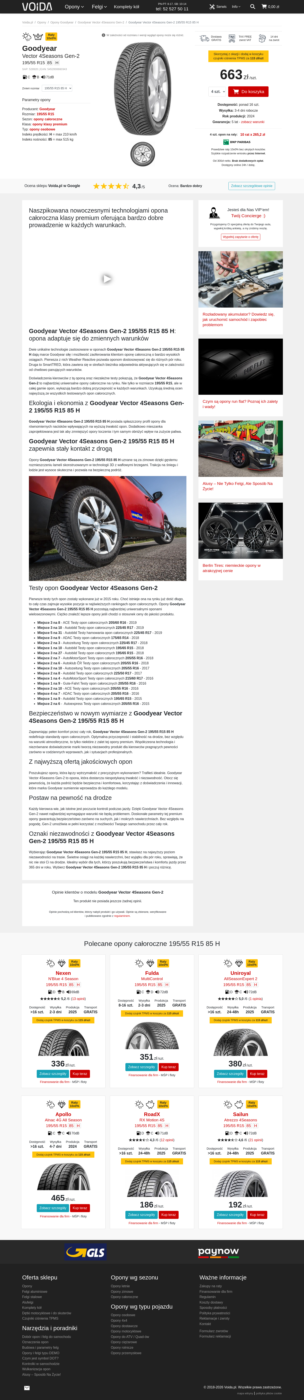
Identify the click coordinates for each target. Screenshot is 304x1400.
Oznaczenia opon (35, 1342)
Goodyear (47, 109)
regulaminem (122, 915)
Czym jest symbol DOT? (40, 1358)
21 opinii (255, 1140)
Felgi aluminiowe (34, 1291)
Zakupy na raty (211, 1286)
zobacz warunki (252, 122)
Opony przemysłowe (126, 1353)
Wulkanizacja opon (36, 1369)
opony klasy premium (50, 124)
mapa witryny (245, 1393)
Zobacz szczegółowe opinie (252, 186)
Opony (74, 7)
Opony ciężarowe (124, 1342)
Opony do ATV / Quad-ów (130, 1337)
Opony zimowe (122, 1291)
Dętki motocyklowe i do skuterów (46, 1313)
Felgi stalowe (32, 1297)
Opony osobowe (123, 1315)
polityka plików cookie (269, 1393)
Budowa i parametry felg (40, 1347)
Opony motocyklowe (126, 1331)
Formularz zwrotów (214, 1331)
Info (236, 7)
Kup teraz (80, 1074)
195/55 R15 (45, 114)
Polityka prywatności (215, 1313)
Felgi (99, 7)
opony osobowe (42, 129)
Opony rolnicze (122, 1347)
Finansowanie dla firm (54, 1082)
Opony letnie (120, 1286)
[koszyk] (270, 7)
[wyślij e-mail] (27, 1387)
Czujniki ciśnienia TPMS (40, 1318)
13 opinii (78, 999)
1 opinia (256, 999)
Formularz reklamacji (215, 1336)
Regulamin (208, 1297)
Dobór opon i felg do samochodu (46, 1337)
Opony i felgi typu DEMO (40, 1353)
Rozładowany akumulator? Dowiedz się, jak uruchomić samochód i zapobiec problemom (238, 319)
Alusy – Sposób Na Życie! (41, 1374)
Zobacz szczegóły (52, 1074)
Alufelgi (27, 1302)
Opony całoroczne (124, 1297)
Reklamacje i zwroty (214, 1318)
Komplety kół (126, 6)
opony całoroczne (48, 119)
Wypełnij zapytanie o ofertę (240, 237)
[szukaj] (252, 7)
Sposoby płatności (213, 1307)
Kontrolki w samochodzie (41, 1364)
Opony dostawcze (124, 1326)
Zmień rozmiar (30, 88)
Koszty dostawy (211, 1302)
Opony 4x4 (119, 1320)
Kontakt (205, 1324)
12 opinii (167, 1140)
